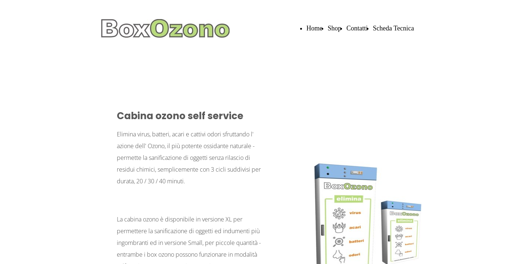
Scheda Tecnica (393, 28)
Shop (334, 28)
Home (314, 28)
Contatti (357, 28)
